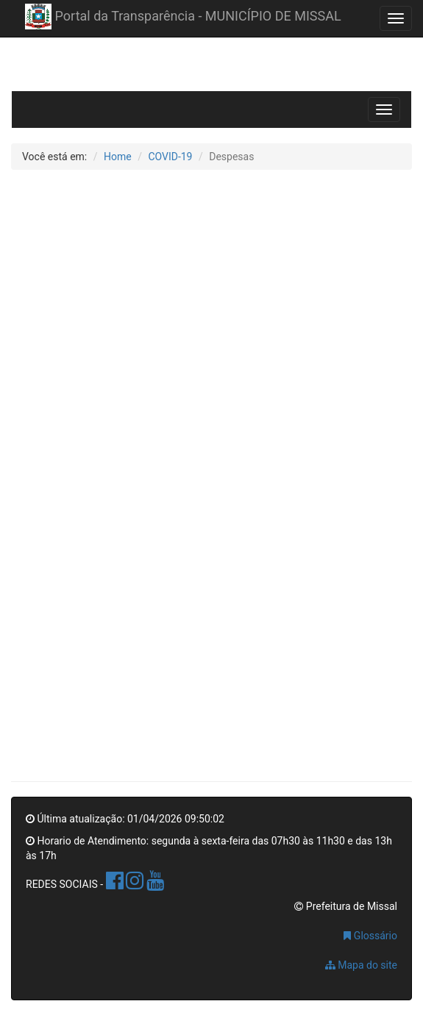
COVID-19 (170, 156)
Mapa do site (361, 965)
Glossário (370, 936)
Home (118, 156)
